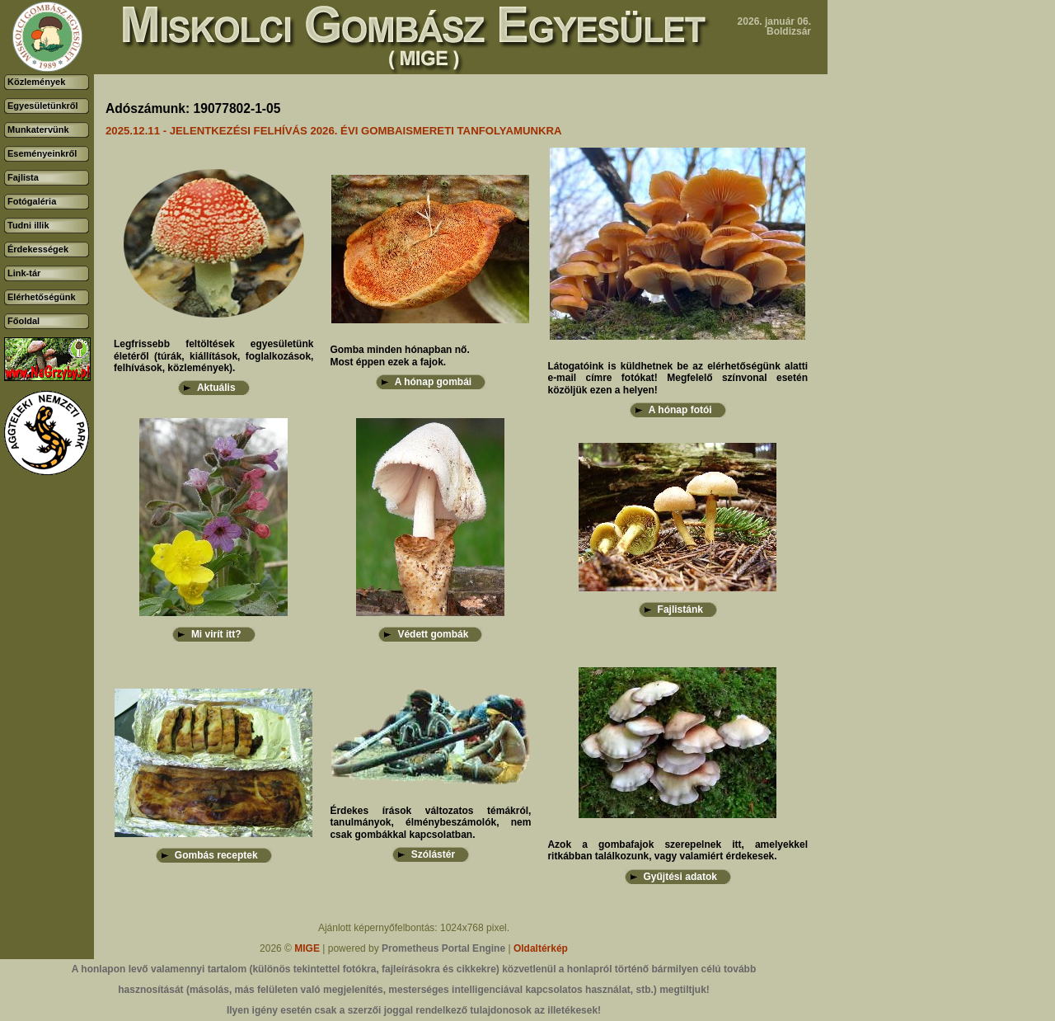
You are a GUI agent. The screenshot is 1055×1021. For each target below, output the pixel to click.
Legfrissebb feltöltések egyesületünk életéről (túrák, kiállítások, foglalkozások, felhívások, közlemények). (213, 356)
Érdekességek (37, 249)
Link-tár (23, 273)
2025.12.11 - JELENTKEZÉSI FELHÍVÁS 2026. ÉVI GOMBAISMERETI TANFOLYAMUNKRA (334, 131)
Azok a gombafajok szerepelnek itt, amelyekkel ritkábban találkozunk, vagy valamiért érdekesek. (677, 850)
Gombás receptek (216, 855)
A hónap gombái (433, 382)
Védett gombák (432, 634)
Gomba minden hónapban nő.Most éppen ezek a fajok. (399, 355)
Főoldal (23, 321)
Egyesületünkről (42, 106)
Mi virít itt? (216, 634)
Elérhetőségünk (41, 297)
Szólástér (433, 854)
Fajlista (23, 177)
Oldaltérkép (540, 948)
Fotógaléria (31, 201)
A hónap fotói (680, 410)
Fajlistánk (680, 609)
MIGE (307, 948)
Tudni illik (28, 225)
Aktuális (216, 387)
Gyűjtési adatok (680, 876)
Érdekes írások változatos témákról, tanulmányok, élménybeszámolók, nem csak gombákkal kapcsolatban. (430, 822)
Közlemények (36, 82)
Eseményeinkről (42, 153)
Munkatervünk (38, 129)
